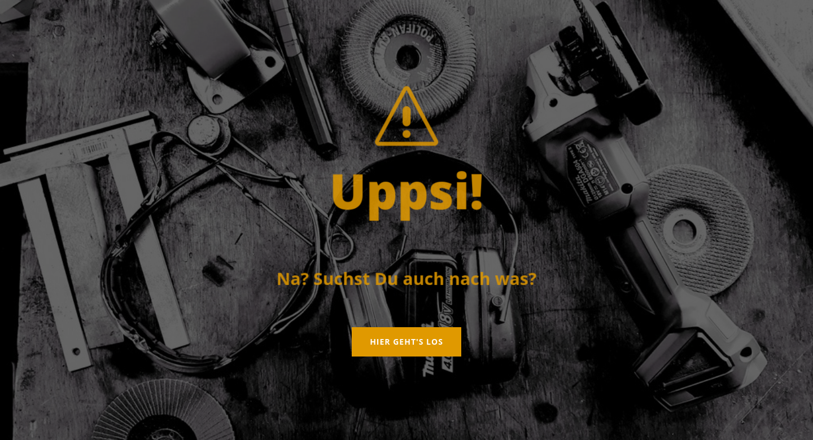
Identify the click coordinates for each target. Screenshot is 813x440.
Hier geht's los (406, 341)
